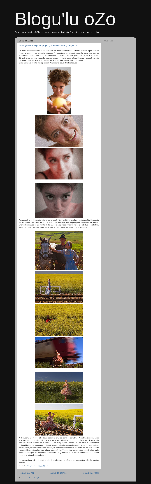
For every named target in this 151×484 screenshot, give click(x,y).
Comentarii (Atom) (35, 478)
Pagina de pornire (58, 473)
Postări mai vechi (90, 473)
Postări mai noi (26, 473)
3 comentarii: (51, 466)
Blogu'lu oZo (65, 19)
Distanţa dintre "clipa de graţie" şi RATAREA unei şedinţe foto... (49, 45)
